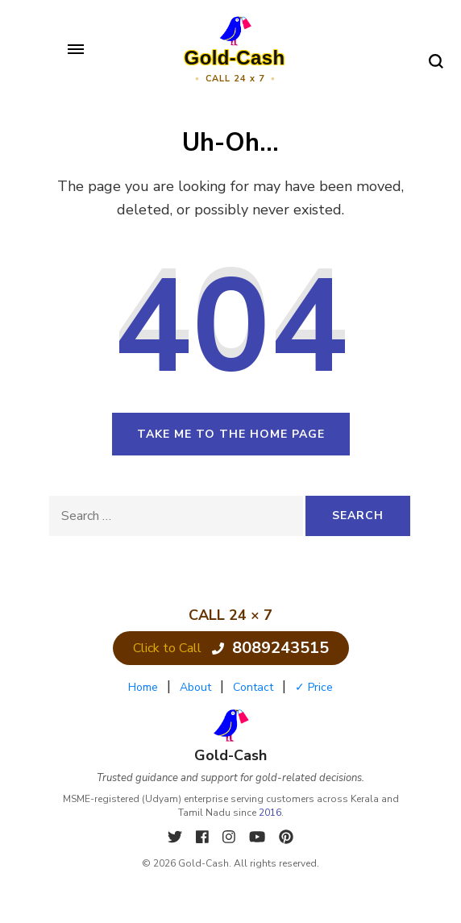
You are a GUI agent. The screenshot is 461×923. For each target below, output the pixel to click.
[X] (177, 837)
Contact (253, 687)
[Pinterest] (286, 837)
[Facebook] (204, 837)
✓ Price (314, 687)
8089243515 (270, 648)
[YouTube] (259, 837)
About (195, 687)
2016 (270, 812)
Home (143, 687)
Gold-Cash (235, 58)
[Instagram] (230, 837)
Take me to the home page (231, 434)
